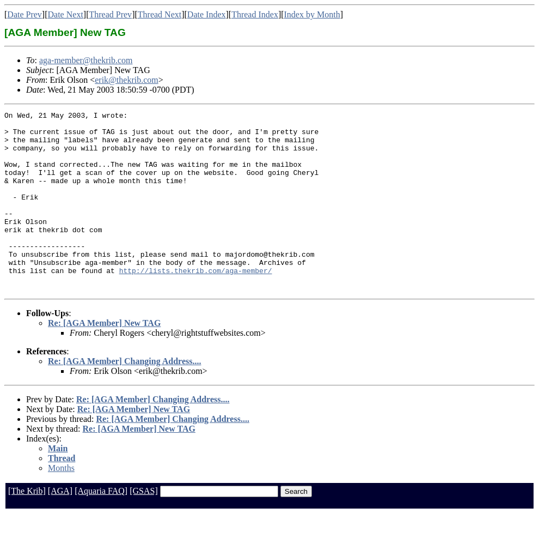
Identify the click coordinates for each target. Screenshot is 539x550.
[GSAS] (144, 526)
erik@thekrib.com (126, 79)
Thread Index (254, 14)
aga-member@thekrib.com (86, 60)
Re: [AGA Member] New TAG (104, 359)
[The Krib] (27, 526)
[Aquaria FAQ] (101, 526)
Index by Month (312, 14)
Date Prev (24, 14)
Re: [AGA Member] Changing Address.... (124, 397)
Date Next (65, 14)
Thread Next (159, 14)
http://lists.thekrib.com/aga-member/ (195, 303)
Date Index (206, 14)
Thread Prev (110, 14)
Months (61, 504)
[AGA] (60, 526)
